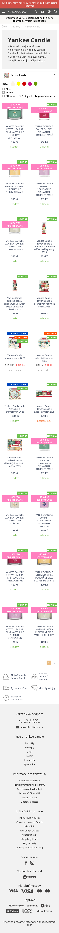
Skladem (10, 95)
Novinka (10, 92)
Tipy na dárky (29, 843)
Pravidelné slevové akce (17, 698)
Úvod (4, 26)
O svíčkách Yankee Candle (29, 822)
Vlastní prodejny (47, 688)
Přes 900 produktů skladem (43, 676)
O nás (30, 751)
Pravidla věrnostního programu (29, 784)
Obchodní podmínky (29, 780)
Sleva (8, 89)
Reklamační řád (29, 797)
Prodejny (29, 747)
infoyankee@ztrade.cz (32, 727)
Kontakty (29, 743)
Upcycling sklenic (29, 839)
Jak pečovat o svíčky (29, 817)
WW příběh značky (29, 830)
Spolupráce (29, 764)
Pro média (29, 760)
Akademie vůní (29, 834)
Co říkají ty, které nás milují (29, 847)
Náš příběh (29, 826)
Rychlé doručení (19, 688)
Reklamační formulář (29, 793)
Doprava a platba (29, 801)
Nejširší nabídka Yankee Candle (19, 677)
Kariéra (29, 755)
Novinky (16, 26)
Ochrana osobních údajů (29, 789)
